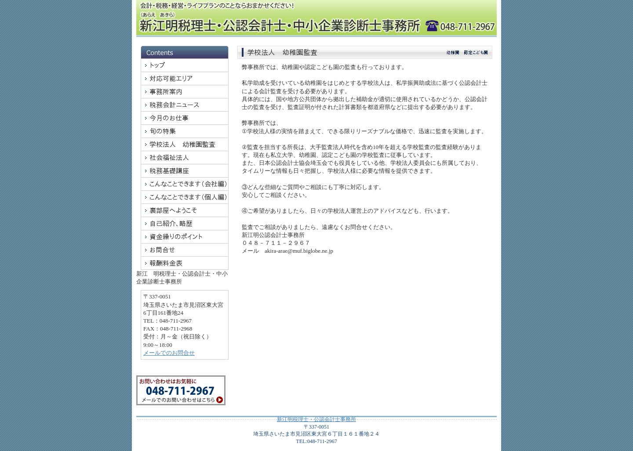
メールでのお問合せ (169, 352)
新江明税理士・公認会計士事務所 (316, 419)
